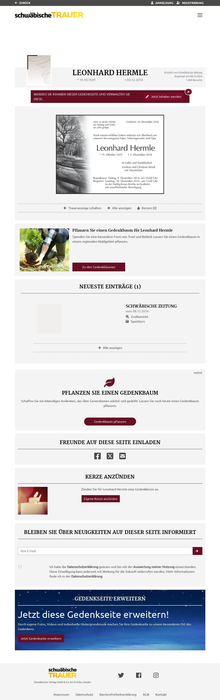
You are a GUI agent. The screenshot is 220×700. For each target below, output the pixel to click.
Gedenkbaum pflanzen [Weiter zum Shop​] (110, 421)
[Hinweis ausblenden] (188, 91)
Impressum (61, 694)
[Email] (122, 455)
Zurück (23, 3)
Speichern (135, 321)
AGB (146, 694)
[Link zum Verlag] (49, 15)
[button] (197, 551)
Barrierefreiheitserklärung (118, 694)
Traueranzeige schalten (82, 208)
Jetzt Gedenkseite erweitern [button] (41, 638)
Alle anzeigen (119, 208)
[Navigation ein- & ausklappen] (200, 15)
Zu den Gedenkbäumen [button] (98, 267)
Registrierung (190, 3)
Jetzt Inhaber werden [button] (163, 96)
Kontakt (161, 694)
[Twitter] (110, 455)
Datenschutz (84, 694)
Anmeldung (162, 3)
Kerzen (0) (147, 208)
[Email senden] (105, 551)
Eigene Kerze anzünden (100, 499)
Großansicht (137, 316)
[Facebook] (97, 455)
